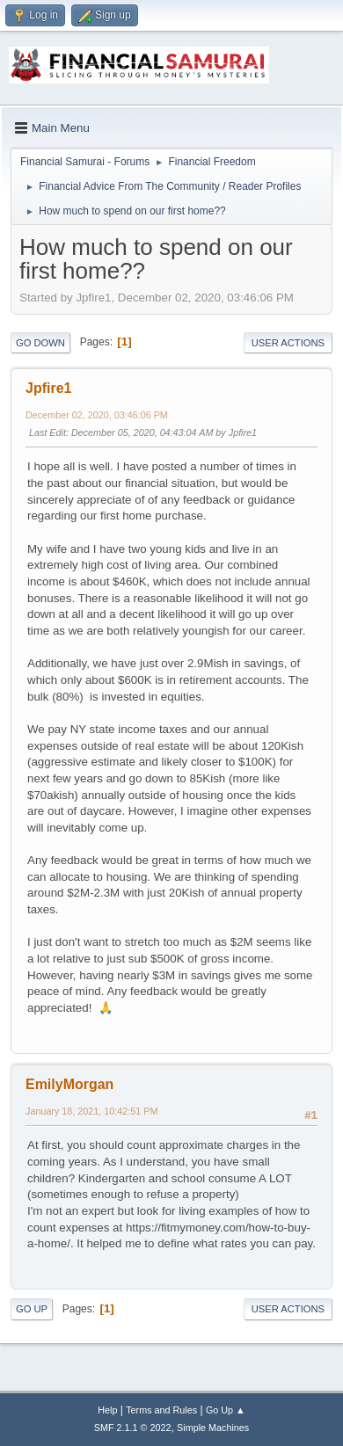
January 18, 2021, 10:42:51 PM (91, 1111)
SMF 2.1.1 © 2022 (133, 1427)
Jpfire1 (48, 388)
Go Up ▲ (225, 1410)
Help (107, 1410)
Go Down (40, 343)
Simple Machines (213, 1427)
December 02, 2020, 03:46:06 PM (97, 415)
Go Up (31, 1309)
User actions (288, 343)
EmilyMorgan (69, 1084)
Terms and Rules (161, 1410)
